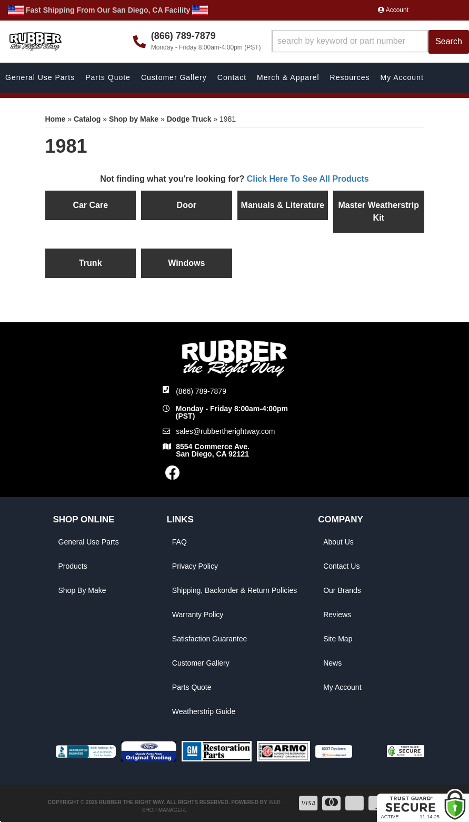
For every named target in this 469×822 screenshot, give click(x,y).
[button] (371, 42)
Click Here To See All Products (308, 178)
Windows (186, 263)
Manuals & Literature (282, 205)
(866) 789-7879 (201, 391)
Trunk (90, 263)
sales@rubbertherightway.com (225, 431)
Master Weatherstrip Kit (378, 211)
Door (186, 205)
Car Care (90, 205)
